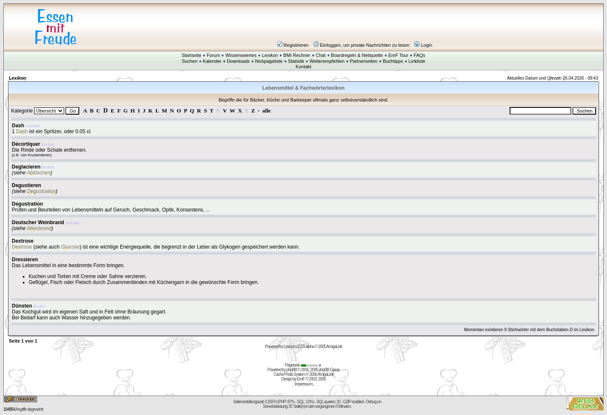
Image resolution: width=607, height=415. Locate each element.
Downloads (238, 61)
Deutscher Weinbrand (38, 222)
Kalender (212, 61)
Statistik (296, 61)
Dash (18, 126)
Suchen (189, 61)
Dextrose (22, 241)
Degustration (41, 191)
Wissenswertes (241, 55)
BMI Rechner (296, 55)
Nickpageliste (268, 61)
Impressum (303, 384)
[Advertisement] (354, 27)
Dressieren (25, 259)
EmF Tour (398, 55)
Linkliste (416, 61)
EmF (301, 379)
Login (423, 45)
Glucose (70, 247)
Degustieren (26, 185)
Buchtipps (393, 61)
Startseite (191, 55)
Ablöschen (39, 173)
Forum (213, 55)
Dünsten (22, 306)
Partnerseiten (363, 61)
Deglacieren (26, 167)
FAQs (419, 55)
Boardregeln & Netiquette (357, 55)
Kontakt (303, 66)
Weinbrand (39, 228)
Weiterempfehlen (326, 61)
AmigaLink (334, 346)
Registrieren (293, 45)
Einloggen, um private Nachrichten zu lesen (361, 45)
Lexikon (270, 55)
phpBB (291, 369)
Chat (320, 55)
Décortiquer (26, 144)
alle (266, 110)
